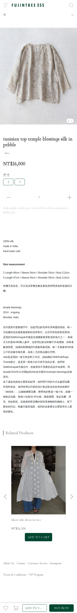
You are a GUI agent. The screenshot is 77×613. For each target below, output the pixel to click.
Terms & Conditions (14, 574)
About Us (8, 563)
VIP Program (36, 574)
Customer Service (38, 563)
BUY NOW (61, 608)
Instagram (55, 563)
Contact (20, 563)
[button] (71, 496)
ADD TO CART (35, 608)
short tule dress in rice (26, 520)
